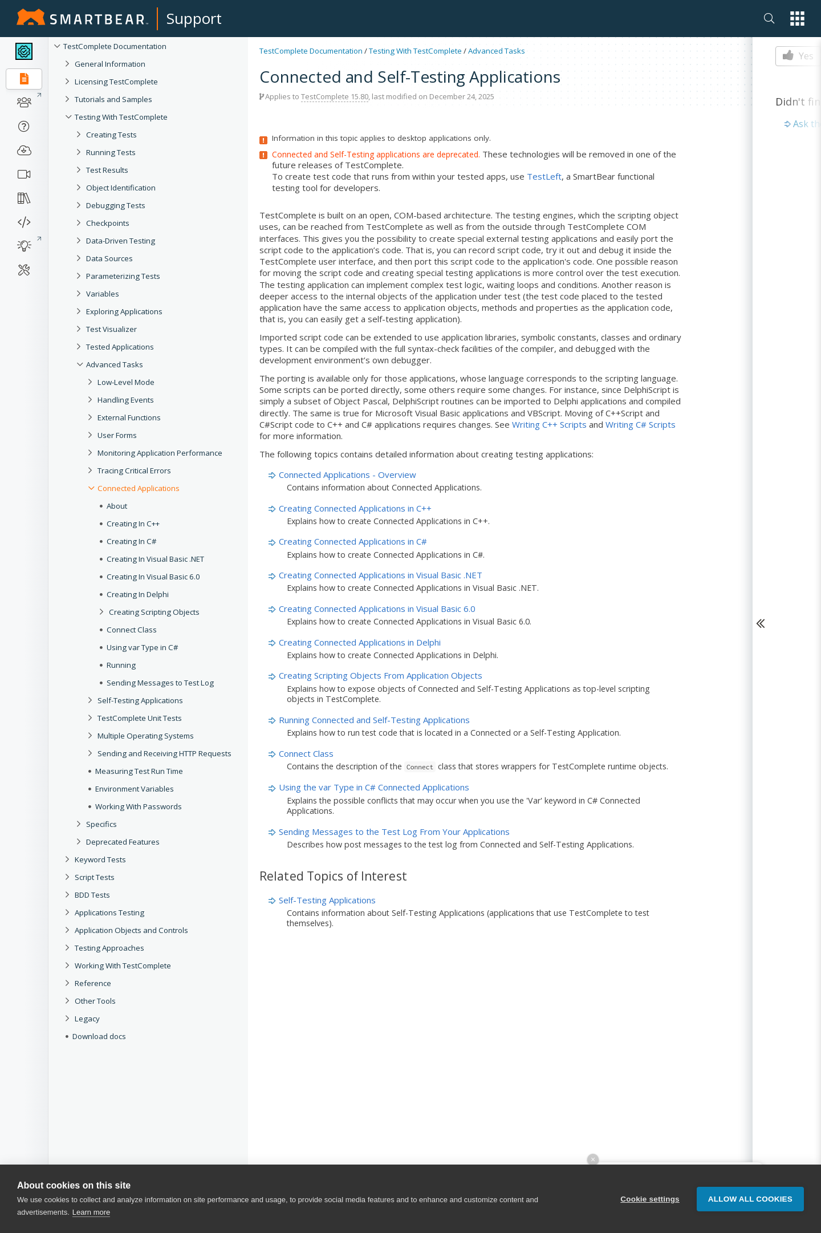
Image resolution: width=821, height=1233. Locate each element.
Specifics (101, 824)
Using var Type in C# (142, 647)
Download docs (99, 1036)
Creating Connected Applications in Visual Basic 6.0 (377, 608)
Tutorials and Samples (113, 99)
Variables (102, 294)
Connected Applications (138, 488)
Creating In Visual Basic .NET (155, 559)
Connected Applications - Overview (347, 474)
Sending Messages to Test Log (160, 683)
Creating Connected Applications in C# (353, 541)
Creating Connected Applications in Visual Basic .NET (380, 575)
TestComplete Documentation (114, 46)
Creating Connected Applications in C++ (355, 508)
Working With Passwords (138, 806)
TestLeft (544, 176)
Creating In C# (132, 541)
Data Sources (109, 258)
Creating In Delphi (138, 594)
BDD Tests (92, 895)
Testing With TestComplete (121, 117)
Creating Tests (111, 134)
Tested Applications (120, 347)
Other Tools (95, 1001)
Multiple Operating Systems (145, 736)
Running (121, 665)
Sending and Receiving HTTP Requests (164, 753)
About (117, 506)
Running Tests (111, 152)
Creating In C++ (133, 523)
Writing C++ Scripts (549, 424)
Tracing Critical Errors (134, 470)
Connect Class (132, 629)
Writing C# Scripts (640, 424)
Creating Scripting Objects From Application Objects (380, 675)
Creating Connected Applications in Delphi (360, 642)
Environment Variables (134, 789)
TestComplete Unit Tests (139, 718)
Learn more (91, 1214)
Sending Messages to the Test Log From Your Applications (394, 831)
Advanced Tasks (114, 364)
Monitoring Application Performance (159, 453)
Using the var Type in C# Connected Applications (374, 787)
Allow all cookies (750, 1201)
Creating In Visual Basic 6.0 (153, 576)
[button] (797, 18)
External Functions (129, 417)
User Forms (117, 435)
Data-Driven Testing (120, 241)
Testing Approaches (109, 948)
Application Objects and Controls (131, 930)
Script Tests (95, 877)
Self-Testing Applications (140, 700)
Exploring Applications (124, 311)
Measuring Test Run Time (139, 771)
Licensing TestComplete (116, 81)
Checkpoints (107, 223)
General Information (110, 64)
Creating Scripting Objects (154, 612)
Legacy (87, 1018)
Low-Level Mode (126, 382)
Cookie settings (650, 1201)
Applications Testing (109, 912)
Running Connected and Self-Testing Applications (374, 719)
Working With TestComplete (123, 965)
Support (194, 18)
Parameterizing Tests (123, 276)
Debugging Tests (115, 205)
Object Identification (121, 187)
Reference (93, 983)
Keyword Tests (100, 859)
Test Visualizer (111, 329)
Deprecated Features (123, 842)
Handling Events (125, 400)
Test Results (107, 170)
